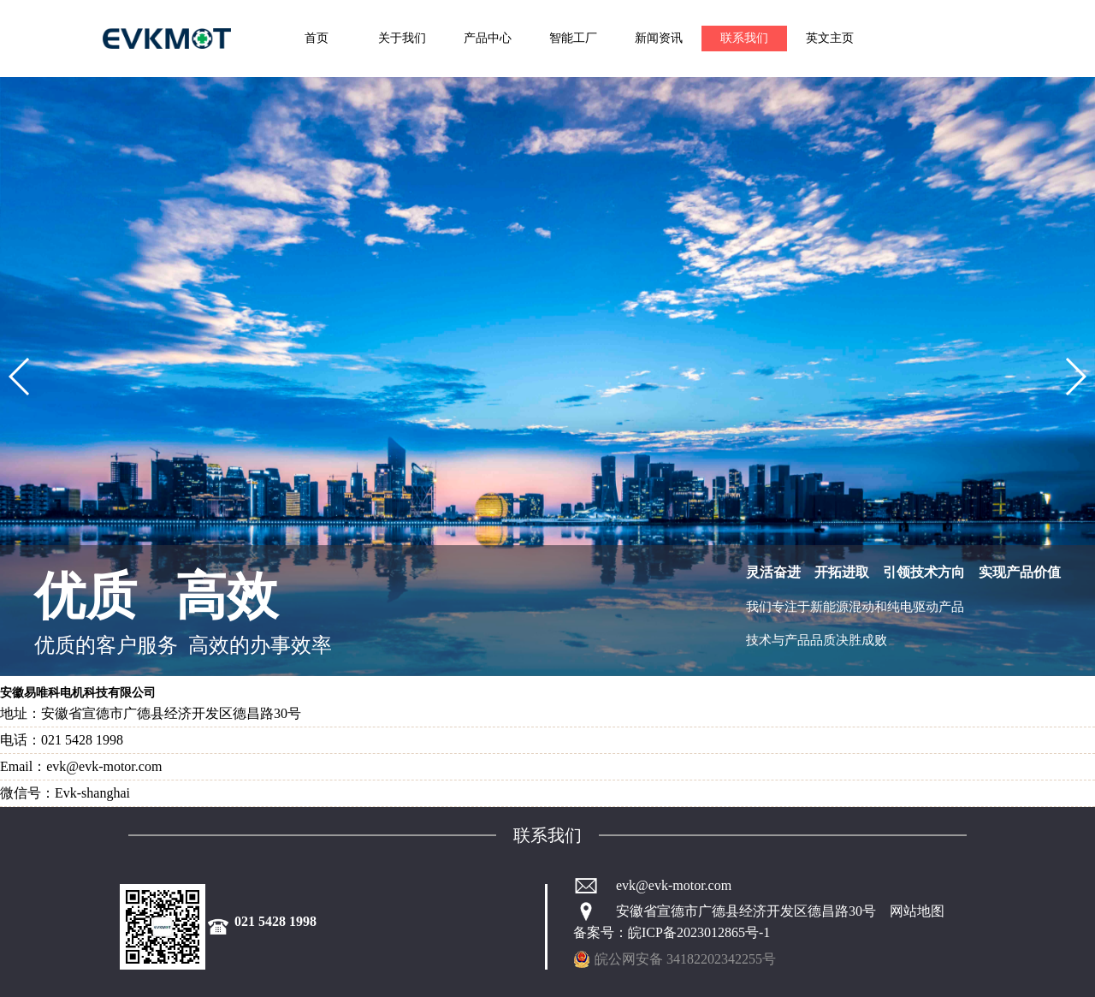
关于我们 (402, 38)
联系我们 (744, 38)
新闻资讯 (659, 38)
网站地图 (917, 911)
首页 (316, 38)
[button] (20, 376)
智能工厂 (573, 38)
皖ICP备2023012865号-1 (699, 932)
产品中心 (488, 38)
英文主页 (830, 38)
